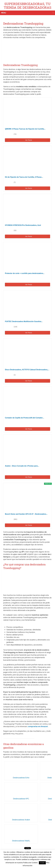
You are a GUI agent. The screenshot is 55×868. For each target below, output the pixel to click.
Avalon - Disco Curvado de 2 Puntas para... (22, 466)
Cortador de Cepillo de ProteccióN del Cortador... (24, 418)
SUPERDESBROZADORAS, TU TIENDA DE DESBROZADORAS (27, 5)
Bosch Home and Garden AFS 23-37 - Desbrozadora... (26, 514)
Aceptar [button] (42, 862)
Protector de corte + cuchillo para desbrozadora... (24, 273)
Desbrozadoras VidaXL (21, 841)
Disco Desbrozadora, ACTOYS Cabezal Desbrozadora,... (27, 370)
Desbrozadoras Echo (21, 778)
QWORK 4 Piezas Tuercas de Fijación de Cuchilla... (25, 129)
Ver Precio (28, 140)
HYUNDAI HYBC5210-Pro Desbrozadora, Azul (23, 225)
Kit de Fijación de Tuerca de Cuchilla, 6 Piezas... (24, 177)
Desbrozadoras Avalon (21, 820)
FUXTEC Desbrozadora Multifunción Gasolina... (24, 321)
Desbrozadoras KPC (21, 799)
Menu (3, 13)
